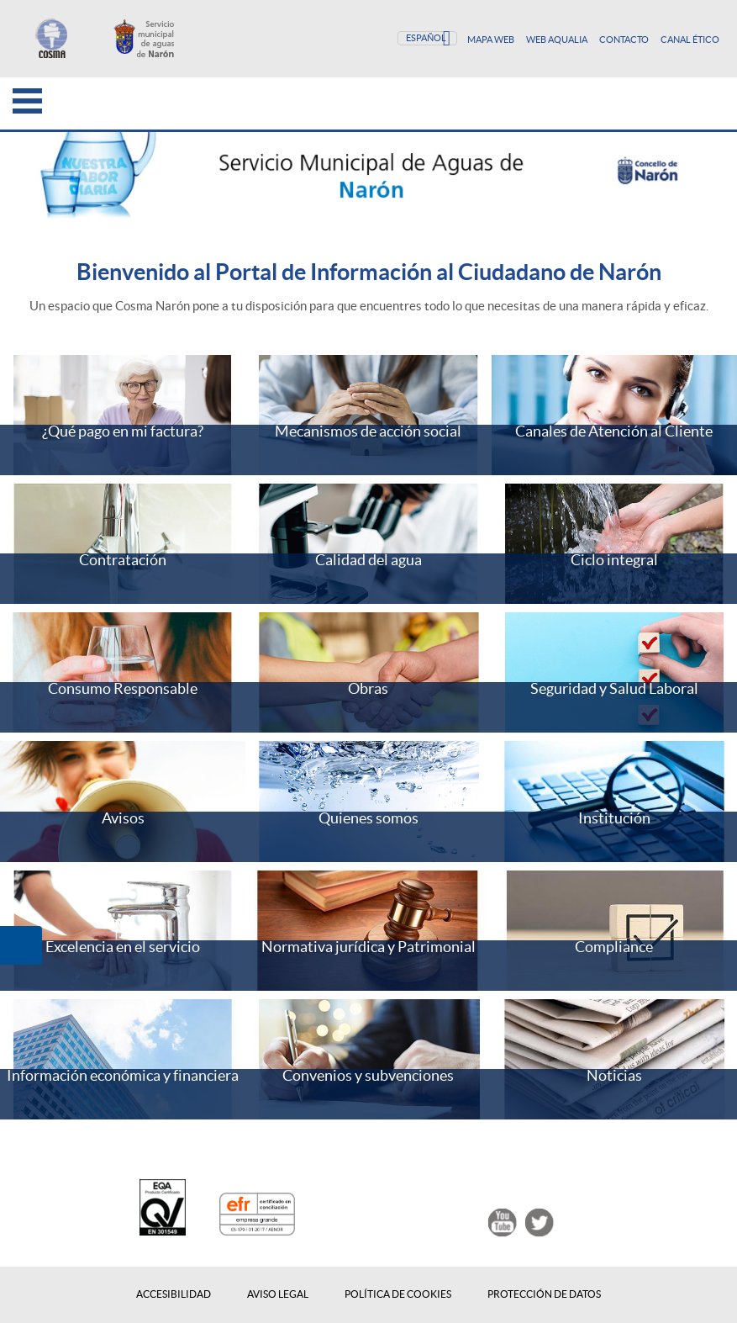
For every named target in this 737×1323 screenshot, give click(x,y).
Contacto (624, 39)
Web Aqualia (557, 39)
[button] (21, 945)
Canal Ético (690, 39)
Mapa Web (491, 39)
